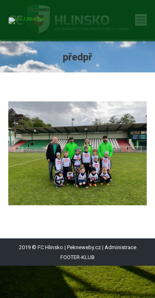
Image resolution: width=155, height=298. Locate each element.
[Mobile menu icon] (141, 20)
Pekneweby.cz (84, 247)
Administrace (120, 247)
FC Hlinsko (50, 247)
